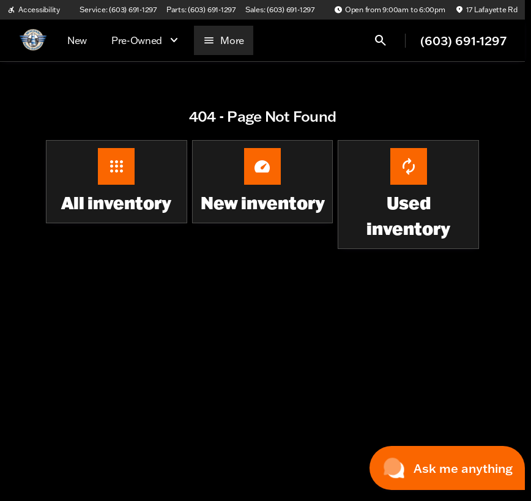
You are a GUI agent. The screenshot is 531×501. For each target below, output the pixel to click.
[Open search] (380, 40)
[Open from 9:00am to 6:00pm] (390, 9)
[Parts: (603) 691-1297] (201, 9)
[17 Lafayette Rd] (486, 9)
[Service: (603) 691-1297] (117, 9)
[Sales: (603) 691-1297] (280, 9)
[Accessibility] (33, 9)
